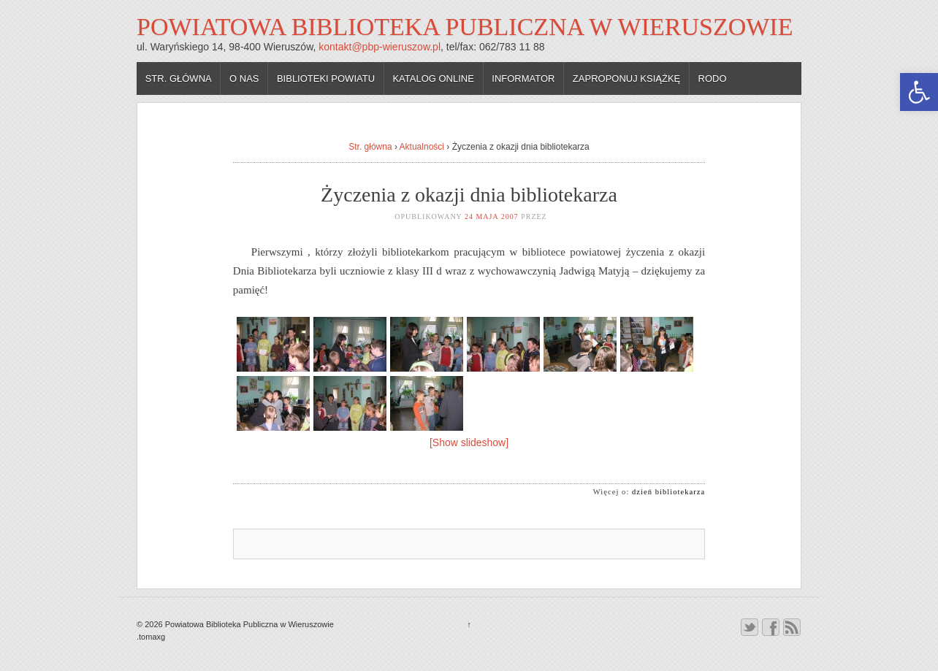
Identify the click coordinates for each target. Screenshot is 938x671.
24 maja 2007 (492, 216)
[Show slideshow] (469, 442)
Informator (523, 78)
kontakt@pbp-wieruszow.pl (380, 47)
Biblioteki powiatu (326, 78)
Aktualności (422, 147)
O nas (244, 78)
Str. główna (178, 78)
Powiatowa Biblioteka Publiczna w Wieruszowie (465, 26)
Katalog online (433, 78)
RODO (712, 78)
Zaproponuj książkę (626, 78)
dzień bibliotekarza (668, 492)
